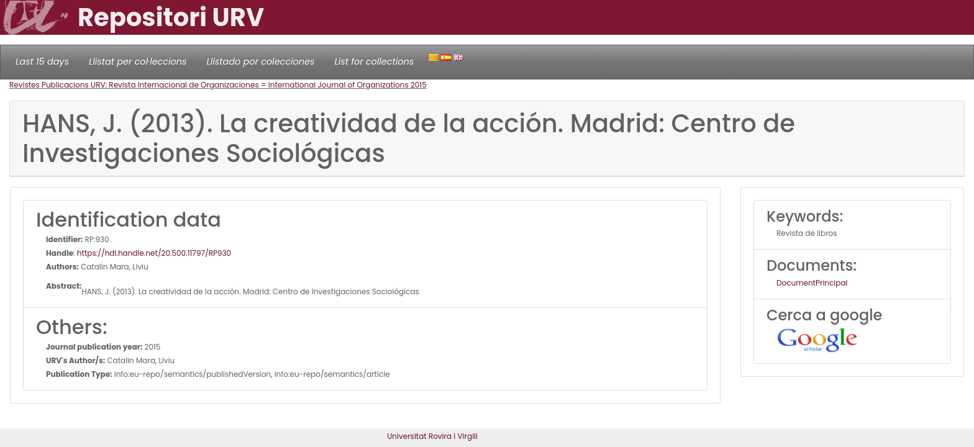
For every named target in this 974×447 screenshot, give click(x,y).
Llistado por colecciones (261, 61)
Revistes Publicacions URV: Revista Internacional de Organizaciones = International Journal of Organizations (210, 84)
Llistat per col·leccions (138, 61)
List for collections (374, 61)
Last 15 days (42, 61)
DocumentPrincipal (811, 283)
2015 (419, 84)
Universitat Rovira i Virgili (432, 436)
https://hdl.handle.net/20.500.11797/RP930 (154, 253)
